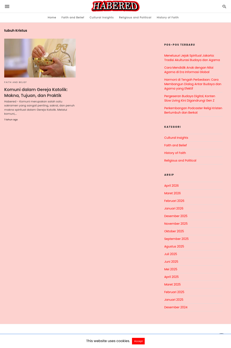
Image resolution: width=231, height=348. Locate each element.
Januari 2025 (173, 300)
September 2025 (176, 239)
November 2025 (176, 224)
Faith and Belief (73, 17)
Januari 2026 (173, 208)
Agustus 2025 (174, 246)
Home (52, 17)
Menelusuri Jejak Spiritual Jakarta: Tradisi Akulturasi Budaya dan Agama (192, 57)
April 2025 (171, 277)
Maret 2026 (172, 193)
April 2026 (171, 186)
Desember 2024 (175, 307)
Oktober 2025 (174, 231)
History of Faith (168, 17)
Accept (138, 341)
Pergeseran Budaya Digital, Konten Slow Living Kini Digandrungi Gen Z (189, 98)
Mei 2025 (170, 269)
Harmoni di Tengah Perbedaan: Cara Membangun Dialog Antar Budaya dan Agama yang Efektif (192, 84)
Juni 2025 (171, 262)
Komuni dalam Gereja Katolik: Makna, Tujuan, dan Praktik (35, 92)
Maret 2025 (172, 284)
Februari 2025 (174, 292)
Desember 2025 (175, 216)
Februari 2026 (174, 201)
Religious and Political (135, 17)
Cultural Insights (102, 17)
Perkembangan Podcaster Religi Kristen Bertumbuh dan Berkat (193, 110)
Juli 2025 (170, 254)
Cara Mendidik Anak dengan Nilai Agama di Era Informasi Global (188, 69)
